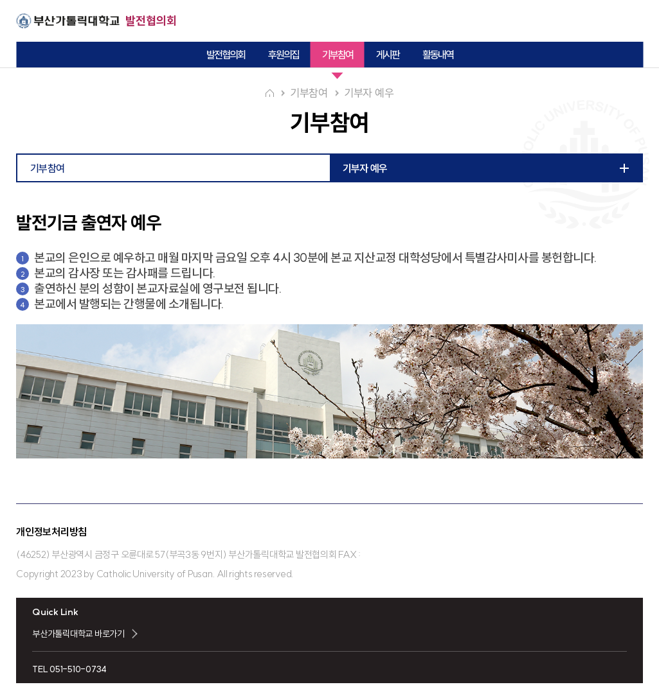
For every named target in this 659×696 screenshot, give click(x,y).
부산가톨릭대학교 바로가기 (78, 633)
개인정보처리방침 (51, 531)
